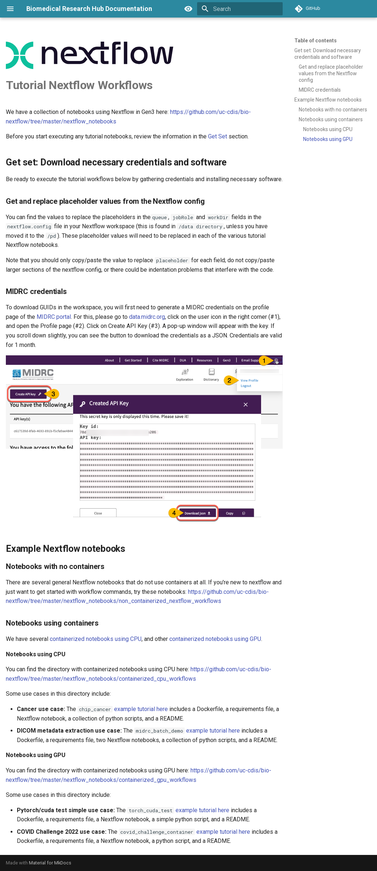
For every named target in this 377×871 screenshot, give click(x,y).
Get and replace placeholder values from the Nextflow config (331, 73)
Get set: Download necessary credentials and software (327, 53)
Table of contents (315, 40)
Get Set (217, 136)
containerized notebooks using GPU (215, 638)
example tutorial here (141, 709)
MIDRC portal (54, 316)
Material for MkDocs (50, 863)
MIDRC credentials (320, 90)
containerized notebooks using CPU (96, 638)
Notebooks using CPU (328, 129)
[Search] (240, 8)
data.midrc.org (147, 316)
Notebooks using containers (331, 119)
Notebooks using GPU (328, 139)
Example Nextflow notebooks (328, 100)
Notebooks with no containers (333, 109)
